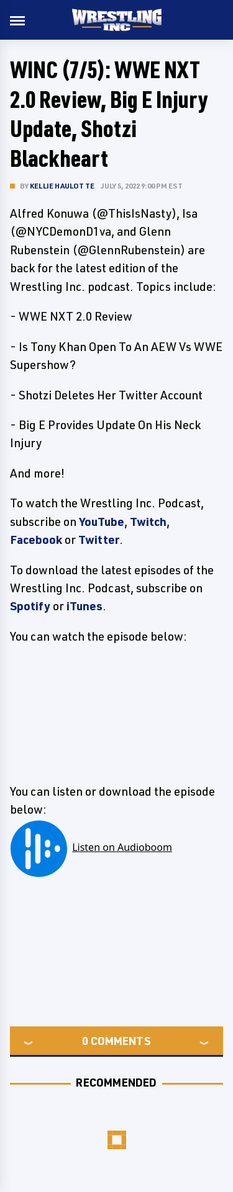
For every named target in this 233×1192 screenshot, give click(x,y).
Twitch (148, 521)
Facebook (36, 539)
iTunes (84, 605)
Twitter (98, 539)
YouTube (101, 521)
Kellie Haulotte (62, 185)
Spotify (30, 605)
